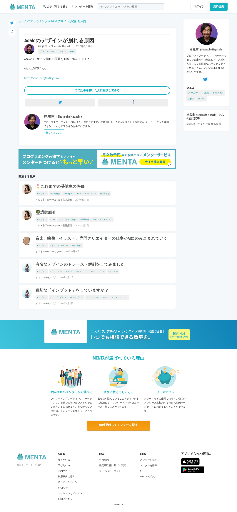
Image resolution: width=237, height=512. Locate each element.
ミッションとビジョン (70, 493)
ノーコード (194, 92)
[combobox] (131, 6)
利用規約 (104, 459)
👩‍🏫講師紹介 (46, 213)
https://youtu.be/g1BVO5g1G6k (41, 78)
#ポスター (113, 271)
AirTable (201, 98)
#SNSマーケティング (102, 220)
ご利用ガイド (65, 471)
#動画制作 (84, 220)
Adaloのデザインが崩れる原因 (67, 21)
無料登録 (218, 6)
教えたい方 (64, 459)
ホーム (23, 21)
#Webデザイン (76, 297)
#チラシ (79, 271)
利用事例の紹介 (66, 476)
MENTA (119, 504)
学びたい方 (64, 465)
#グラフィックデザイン (61, 271)
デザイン (62, 51)
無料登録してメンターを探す (118, 425)
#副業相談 (105, 194)
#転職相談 (55, 194)
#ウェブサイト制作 (67, 220)
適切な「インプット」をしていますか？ (72, 290)
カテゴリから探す (55, 6)
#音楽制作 (76, 245)
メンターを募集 (82, 6)
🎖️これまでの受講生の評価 (60, 187)
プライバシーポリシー (111, 471)
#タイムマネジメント (86, 194)
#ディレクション (120, 297)
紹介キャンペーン (67, 482)
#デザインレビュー (96, 271)
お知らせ (63, 487)
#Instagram (68, 194)
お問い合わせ (65, 499)
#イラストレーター (59, 245)
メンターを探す (148, 459)
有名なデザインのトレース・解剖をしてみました (80, 264)
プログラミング (38, 21)
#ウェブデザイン (58, 297)
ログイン (199, 6)
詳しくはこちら (54, 133)
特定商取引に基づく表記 (112, 465)
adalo (72, 51)
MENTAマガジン (148, 476)
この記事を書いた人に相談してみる (97, 90)
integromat (218, 92)
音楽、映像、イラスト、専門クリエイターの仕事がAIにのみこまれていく (102, 239)
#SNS (52, 220)
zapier (191, 98)
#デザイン (42, 194)
